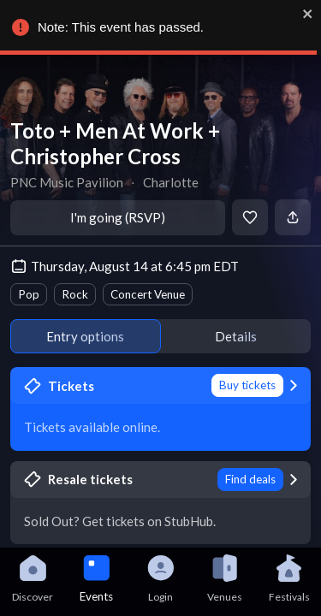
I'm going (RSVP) (117, 217)
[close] (308, 14)
